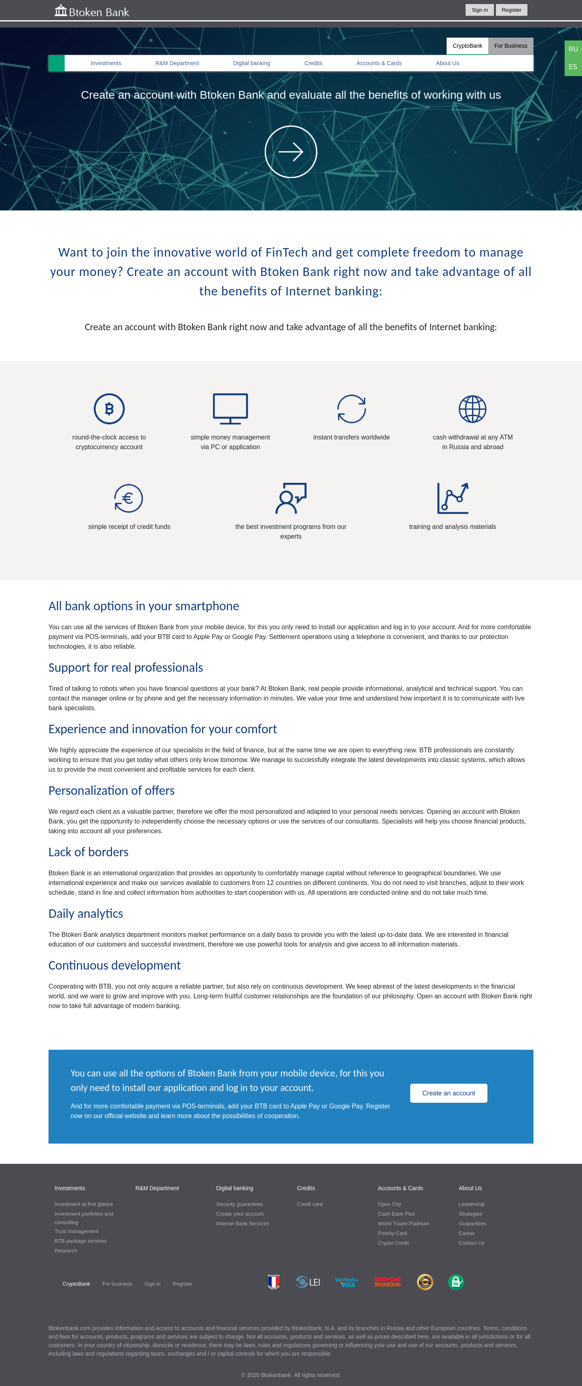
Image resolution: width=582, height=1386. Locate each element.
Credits (313, 63)
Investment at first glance (84, 1204)
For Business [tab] (510, 45)
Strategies (471, 1214)
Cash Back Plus (396, 1214)
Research (66, 1251)
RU (573, 49)
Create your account (240, 1214)
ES (573, 67)
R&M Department (177, 63)
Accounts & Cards (379, 63)
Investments (106, 63)
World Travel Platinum (403, 1223)
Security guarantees (239, 1204)
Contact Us (472, 1243)
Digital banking (251, 63)
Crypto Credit (393, 1243)
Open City (389, 1204)
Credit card (310, 1204)
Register (511, 10)
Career (467, 1233)
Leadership (472, 1204)
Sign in (480, 10)
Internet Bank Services (242, 1223)
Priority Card (392, 1233)
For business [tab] (117, 1284)
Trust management (77, 1231)
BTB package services (81, 1241)
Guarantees (472, 1223)
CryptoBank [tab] (467, 45)
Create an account (448, 1093)
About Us (448, 63)
